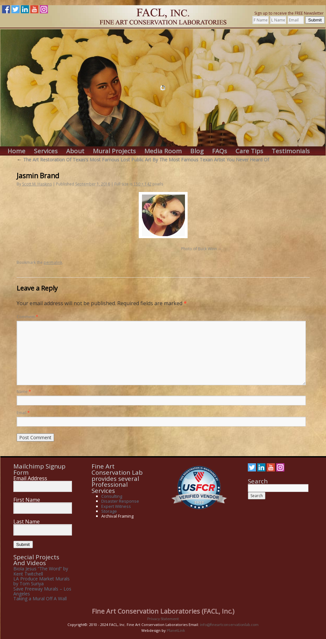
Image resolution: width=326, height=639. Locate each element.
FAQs (219, 151)
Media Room (163, 151)
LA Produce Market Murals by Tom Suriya (41, 581)
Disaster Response (120, 501)
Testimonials (291, 151)
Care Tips (249, 151)
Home (16, 151)
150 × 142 (142, 184)
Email (23, 412)
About (75, 151)
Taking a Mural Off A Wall (40, 598)
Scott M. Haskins (37, 184)
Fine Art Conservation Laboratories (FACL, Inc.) (163, 611)
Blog (197, 151)
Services (46, 151)
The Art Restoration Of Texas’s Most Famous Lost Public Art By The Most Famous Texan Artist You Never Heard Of (143, 159)
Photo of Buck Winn (199, 249)
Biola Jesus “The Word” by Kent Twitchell (40, 571)
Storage (109, 511)
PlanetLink (176, 630)
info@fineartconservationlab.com (229, 624)
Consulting (111, 496)
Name (24, 391)
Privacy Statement (163, 618)
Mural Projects (114, 151)
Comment (27, 317)
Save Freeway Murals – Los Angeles (42, 591)
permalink (53, 262)
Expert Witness (116, 506)
